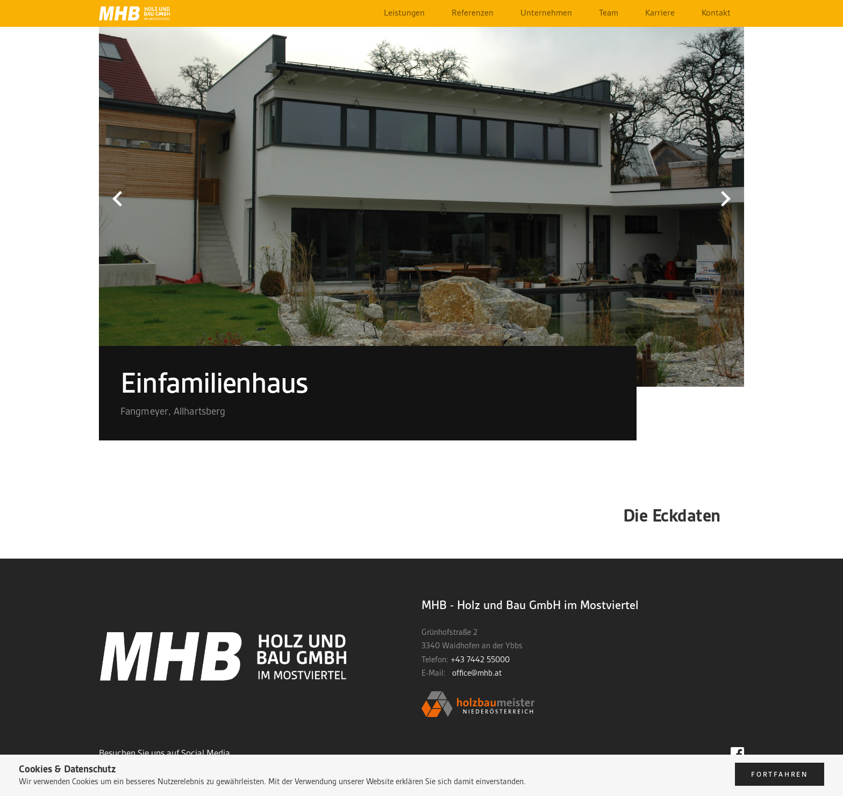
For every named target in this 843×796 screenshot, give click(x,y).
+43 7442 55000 (480, 659)
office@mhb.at (477, 673)
